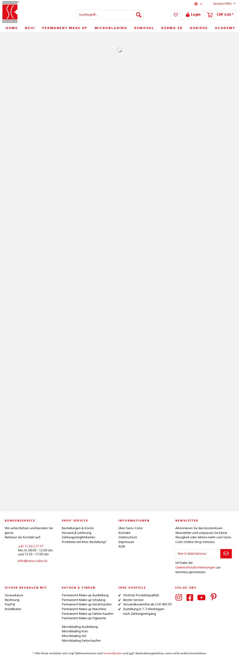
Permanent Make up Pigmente (84, 618)
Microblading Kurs (75, 631)
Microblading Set (74, 636)
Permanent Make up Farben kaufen (87, 613)
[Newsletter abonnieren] (226, 553)
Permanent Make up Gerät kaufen (87, 604)
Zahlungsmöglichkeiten (78, 537)
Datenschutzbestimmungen (195, 567)
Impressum (126, 542)
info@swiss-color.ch (32, 561)
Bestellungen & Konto (78, 528)
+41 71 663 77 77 (30, 546)
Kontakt (124, 533)
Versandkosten (113, 653)
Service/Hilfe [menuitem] (220, 3)
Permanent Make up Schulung (83, 600)
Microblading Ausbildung (80, 627)
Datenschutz (127, 537)
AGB (121, 546)
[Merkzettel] (175, 14)
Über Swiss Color (130, 528)
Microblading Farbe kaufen (81, 640)
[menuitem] (110, 14)
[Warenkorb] (220, 14)
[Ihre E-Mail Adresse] (198, 553)
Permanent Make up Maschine (84, 609)
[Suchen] (139, 14)
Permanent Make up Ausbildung (85, 595)
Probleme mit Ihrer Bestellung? (84, 542)
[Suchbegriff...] (110, 14)
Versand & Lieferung (76, 533)
